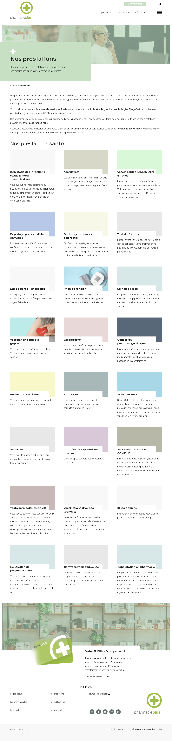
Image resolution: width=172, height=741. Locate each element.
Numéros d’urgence (99, 694)
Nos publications (57, 702)
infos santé (140, 12)
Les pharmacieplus (18, 702)
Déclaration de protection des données (147, 729)
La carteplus (15, 710)
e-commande (135, 4)
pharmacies (107, 12)
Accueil (13, 86)
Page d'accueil (16, 694)
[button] (157, 12)
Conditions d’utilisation (114, 729)
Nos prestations (57, 694)
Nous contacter (57, 710)
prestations (124, 12)
